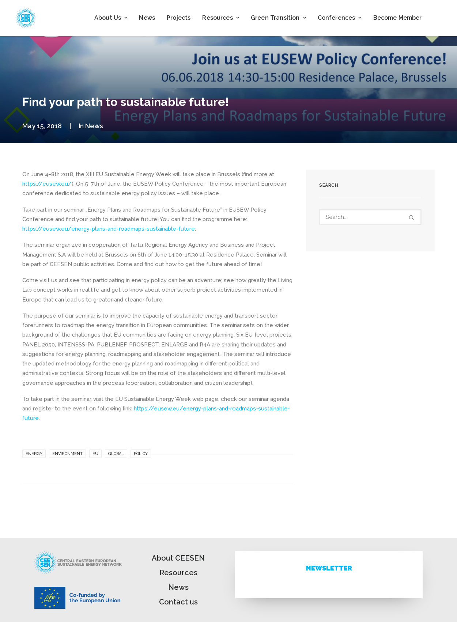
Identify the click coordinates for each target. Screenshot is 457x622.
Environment (67, 453)
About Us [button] (110, 17)
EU (95, 453)
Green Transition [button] (278, 17)
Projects (178, 17)
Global (116, 453)
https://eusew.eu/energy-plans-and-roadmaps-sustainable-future (108, 228)
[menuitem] (110, 18)
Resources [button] (220, 17)
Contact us (178, 602)
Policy (141, 453)
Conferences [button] (340, 17)
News (147, 17)
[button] (411, 217)
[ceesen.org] (25, 18)
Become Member (397, 17)
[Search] (370, 217)
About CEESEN (178, 558)
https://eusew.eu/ (47, 184)
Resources (178, 572)
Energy (34, 453)
